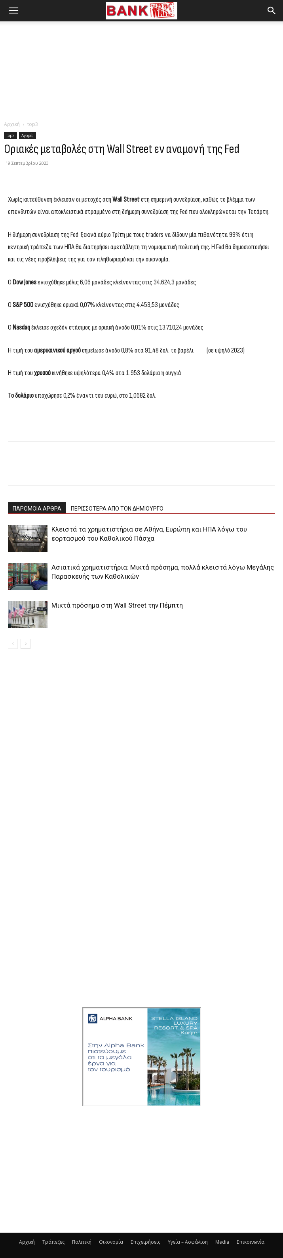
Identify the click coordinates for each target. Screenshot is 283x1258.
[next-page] (25, 644)
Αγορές (27, 135)
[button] (13, 10)
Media (222, 1242)
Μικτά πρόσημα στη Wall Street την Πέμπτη (117, 605)
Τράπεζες (53, 1242)
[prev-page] (13, 644)
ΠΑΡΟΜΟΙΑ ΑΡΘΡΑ (37, 508)
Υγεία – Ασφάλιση (188, 1242)
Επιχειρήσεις (145, 1242)
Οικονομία (111, 1242)
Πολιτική (81, 1242)
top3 (32, 124)
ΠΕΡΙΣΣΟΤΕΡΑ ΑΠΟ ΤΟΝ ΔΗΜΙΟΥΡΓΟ (117, 508)
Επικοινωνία (250, 1242)
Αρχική (12, 124)
